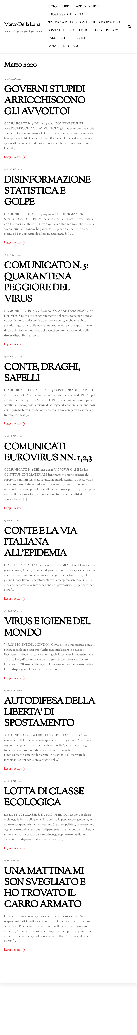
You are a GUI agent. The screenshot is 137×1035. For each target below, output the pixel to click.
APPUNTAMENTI (88, 7)
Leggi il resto (12, 157)
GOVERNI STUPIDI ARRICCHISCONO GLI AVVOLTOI (44, 101)
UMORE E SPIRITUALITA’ (65, 15)
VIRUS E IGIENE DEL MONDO (47, 627)
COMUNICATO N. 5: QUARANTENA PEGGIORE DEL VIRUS (46, 282)
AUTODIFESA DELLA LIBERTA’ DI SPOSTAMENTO (49, 712)
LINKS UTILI (56, 38)
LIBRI (66, 7)
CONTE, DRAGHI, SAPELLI (42, 373)
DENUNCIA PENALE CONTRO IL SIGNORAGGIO (83, 22)
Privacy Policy (80, 38)
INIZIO (52, 7)
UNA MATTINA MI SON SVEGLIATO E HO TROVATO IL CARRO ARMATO (44, 888)
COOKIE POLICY (105, 30)
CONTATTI (55, 30)
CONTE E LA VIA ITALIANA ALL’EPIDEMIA (40, 542)
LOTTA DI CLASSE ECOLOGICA (44, 798)
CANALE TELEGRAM (62, 46)
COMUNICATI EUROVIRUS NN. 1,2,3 (48, 453)
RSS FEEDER (78, 30)
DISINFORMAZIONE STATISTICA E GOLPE (47, 191)
